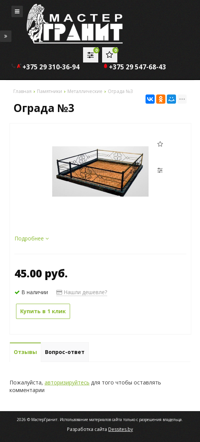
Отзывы (25, 352)
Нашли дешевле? (81, 292)
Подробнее (31, 238)
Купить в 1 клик (43, 311)
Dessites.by (120, 429)
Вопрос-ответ (65, 352)
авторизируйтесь (67, 382)
